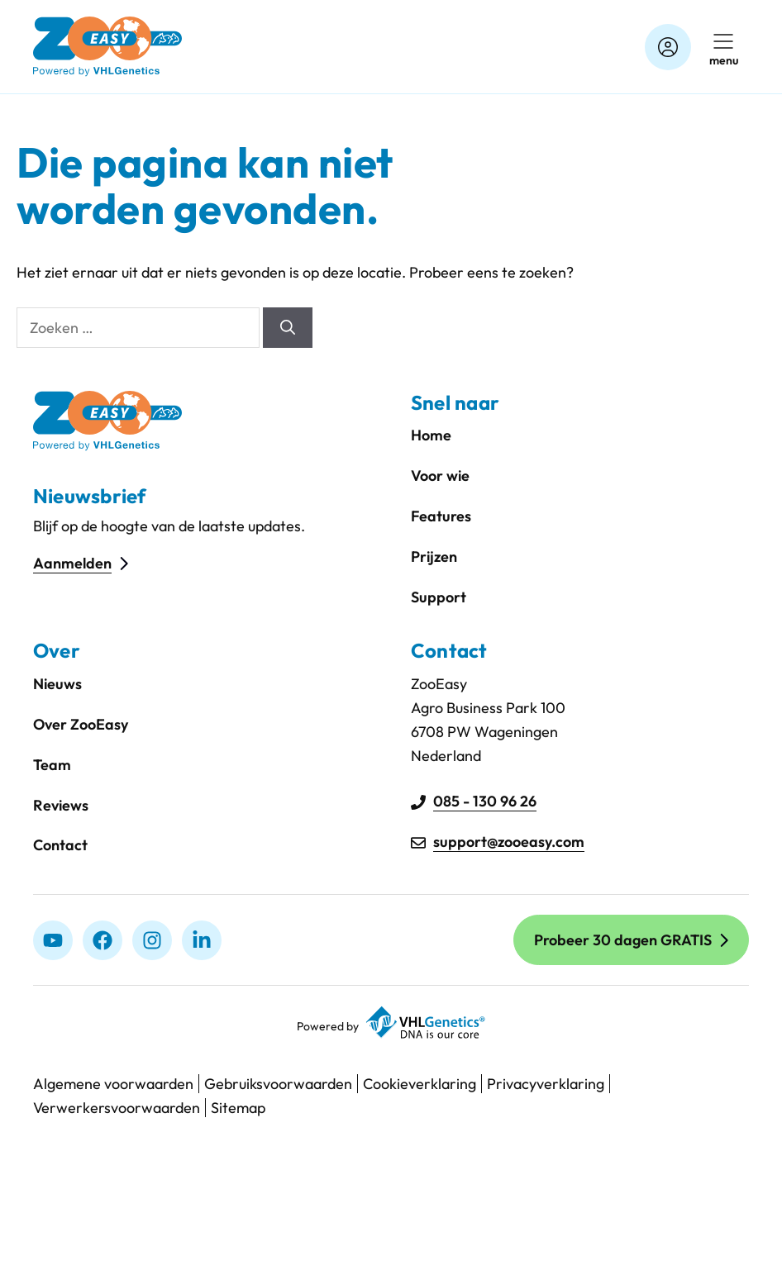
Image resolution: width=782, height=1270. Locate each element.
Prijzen (434, 556)
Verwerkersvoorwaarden (116, 1107)
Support (438, 596)
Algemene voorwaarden (113, 1083)
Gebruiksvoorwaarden (278, 1083)
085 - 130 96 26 (484, 801)
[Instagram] (152, 940)
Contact (60, 844)
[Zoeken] (287, 327)
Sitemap (238, 1107)
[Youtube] (53, 940)
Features (441, 516)
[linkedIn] (202, 940)
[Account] (668, 47)
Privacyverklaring (545, 1083)
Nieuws (57, 683)
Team (52, 764)
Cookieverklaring (419, 1083)
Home (431, 435)
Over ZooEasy (80, 724)
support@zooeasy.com (508, 841)
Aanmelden (72, 563)
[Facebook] (102, 940)
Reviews (60, 805)
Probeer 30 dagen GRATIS (623, 939)
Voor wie (440, 475)
